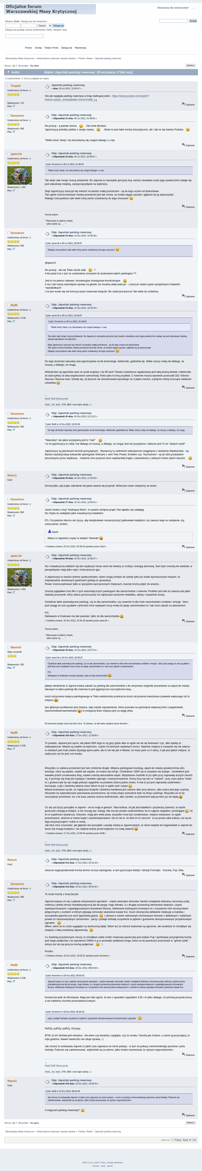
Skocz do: (165, 1140)
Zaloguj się (26, 21)
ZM (52, 404)
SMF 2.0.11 (87, 1162)
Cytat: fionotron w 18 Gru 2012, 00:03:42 (65, 975)
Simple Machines (115, 1162)
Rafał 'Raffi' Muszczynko (56, 398)
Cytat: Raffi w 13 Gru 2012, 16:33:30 (63, 424)
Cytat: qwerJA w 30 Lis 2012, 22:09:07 (64, 243)
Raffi (14, 305)
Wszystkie (23, 65)
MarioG (16, 647)
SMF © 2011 (100, 1162)
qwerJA (16, 154)
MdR (58, 404)
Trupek (16, 85)
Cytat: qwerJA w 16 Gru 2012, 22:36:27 (64, 658)
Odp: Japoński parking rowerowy (71, 115)
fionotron (17, 115)
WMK (47, 404)
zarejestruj (41, 21)
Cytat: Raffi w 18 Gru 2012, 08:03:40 (63, 1091)
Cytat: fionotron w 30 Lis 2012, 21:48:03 (65, 164)
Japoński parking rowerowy (68, 85)
